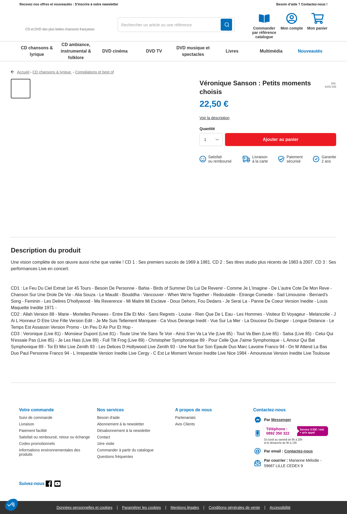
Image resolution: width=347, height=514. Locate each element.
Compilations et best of (94, 72)
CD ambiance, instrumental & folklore (76, 51)
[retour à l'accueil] (60, 24)
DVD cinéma (114, 51)
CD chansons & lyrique (37, 51)
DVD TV (154, 51)
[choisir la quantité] (211, 139)
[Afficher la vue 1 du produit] (20, 88)
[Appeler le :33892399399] (283, 440)
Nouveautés (310, 51)
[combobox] (176, 25)
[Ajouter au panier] (280, 139)
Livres (232, 51)
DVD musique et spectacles (193, 51)
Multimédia (271, 51)
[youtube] (57, 483)
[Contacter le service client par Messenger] (281, 420)
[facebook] (48, 483)
